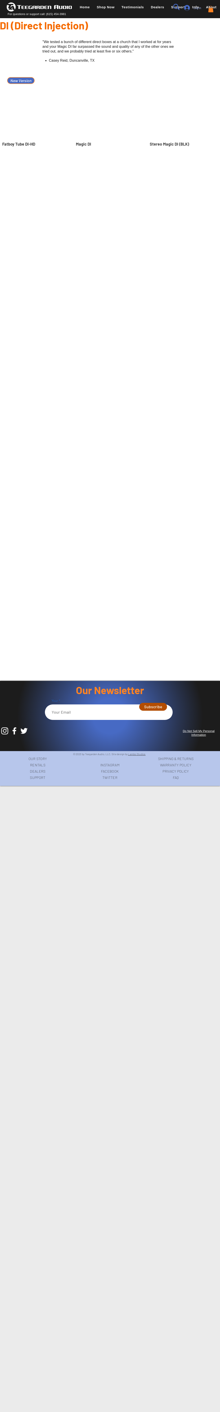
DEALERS (37, 771)
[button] (105, 7)
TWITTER (109, 777)
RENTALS (37, 765)
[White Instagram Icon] (4, 731)
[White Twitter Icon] (24, 731)
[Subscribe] (153, 707)
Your (55, 700)
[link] (210, 9)
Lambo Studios (136, 754)
